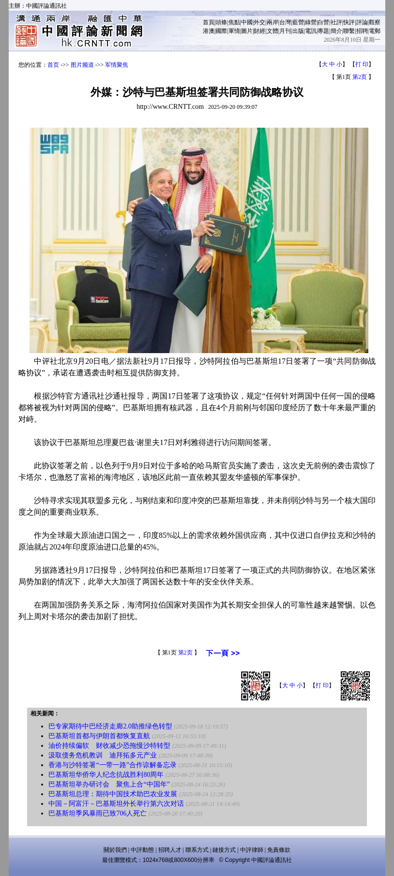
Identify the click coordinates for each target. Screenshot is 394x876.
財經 (259, 31)
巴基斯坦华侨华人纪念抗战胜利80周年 (106, 774)
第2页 (359, 77)
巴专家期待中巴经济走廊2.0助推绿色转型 (110, 726)
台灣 (285, 22)
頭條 (221, 22)
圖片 (247, 31)
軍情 (234, 31)
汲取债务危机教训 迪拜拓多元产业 (102, 755)
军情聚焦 (116, 64)
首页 (53, 64)
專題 (323, 31)
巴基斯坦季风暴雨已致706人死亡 (97, 813)
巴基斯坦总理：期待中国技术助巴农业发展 (112, 794)
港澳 (208, 31)
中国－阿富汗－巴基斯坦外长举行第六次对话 (116, 803)
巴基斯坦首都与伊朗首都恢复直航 (99, 736)
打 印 (361, 64)
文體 (272, 31)
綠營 (311, 22)
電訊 (311, 31)
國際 (221, 31)
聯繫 (349, 31)
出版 (298, 31)
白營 (323, 22)
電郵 (374, 31)
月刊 (285, 31)
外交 (259, 22)
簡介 (336, 31)
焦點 (234, 22)
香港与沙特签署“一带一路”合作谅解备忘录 (112, 765)
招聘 (362, 31)
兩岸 (272, 22)
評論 (362, 22)
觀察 (374, 22)
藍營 (298, 22)
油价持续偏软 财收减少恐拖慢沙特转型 (109, 745)
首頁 (208, 22)
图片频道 (82, 64)
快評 (349, 22)
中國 (247, 22)
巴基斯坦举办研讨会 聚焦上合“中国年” (108, 784)
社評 (336, 22)
